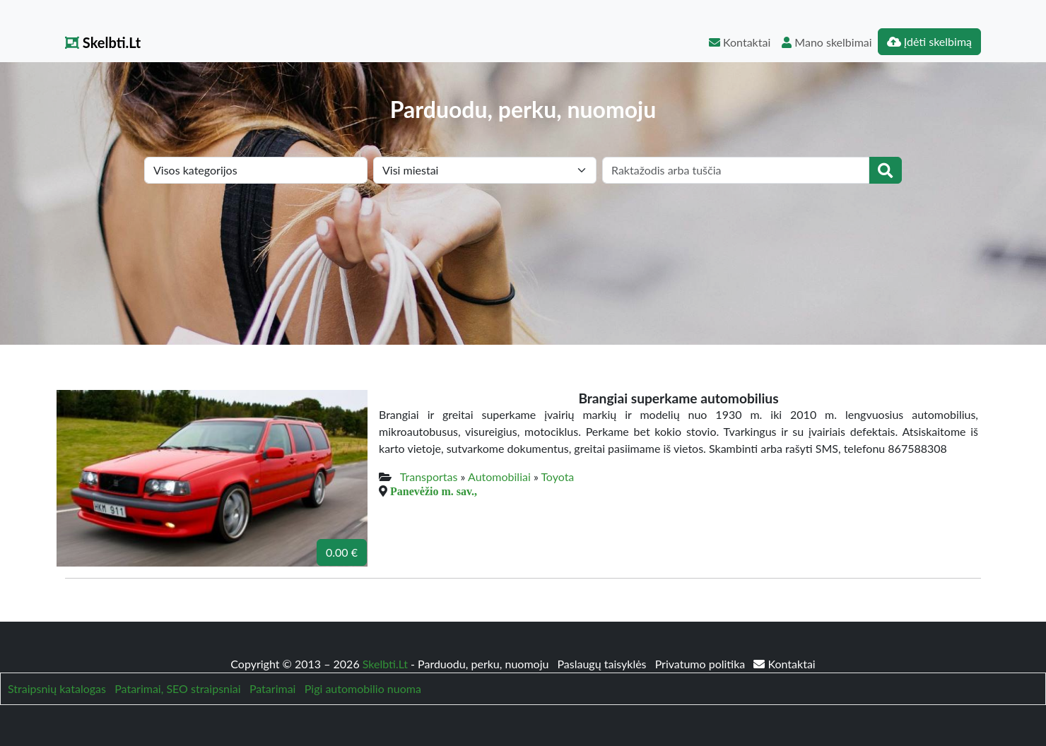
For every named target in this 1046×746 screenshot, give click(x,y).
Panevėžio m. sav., (433, 491)
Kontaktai (739, 42)
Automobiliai (499, 476)
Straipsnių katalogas (57, 688)
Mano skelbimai (826, 42)
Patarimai (272, 688)
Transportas (429, 476)
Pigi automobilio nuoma (363, 688)
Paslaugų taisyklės (603, 663)
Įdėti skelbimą (929, 41)
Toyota (557, 476)
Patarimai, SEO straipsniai (177, 688)
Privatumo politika (701, 663)
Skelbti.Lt (103, 42)
